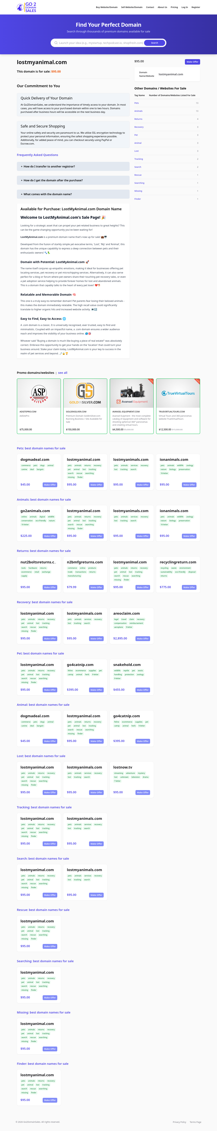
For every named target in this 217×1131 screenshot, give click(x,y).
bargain (40, 469)
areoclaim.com (126, 613)
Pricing (174, 7)
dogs (42, 465)
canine (24, 469)
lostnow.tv (122, 767)
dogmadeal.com (34, 459)
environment (185, 568)
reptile (126, 670)
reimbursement (136, 623)
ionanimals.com (174, 459)
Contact (150, 7)
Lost (136, 150)
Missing (138, 190)
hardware (33, 568)
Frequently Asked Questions (37, 155)
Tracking (138, 158)
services (134, 465)
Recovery (139, 126)
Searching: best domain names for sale (45, 961)
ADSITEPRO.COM (28, 411)
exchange (46, 572)
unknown (124, 777)
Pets (136, 103)
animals (78, 465)
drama (145, 777)
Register (196, 7)
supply (24, 576)
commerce (25, 465)
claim (131, 619)
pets (35, 465)
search (71, 473)
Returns (138, 119)
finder (80, 477)
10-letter (164, 473)
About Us (162, 7)
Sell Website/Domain (131, 7)
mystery (141, 773)
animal (50, 465)
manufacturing (74, 576)
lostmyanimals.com (130, 459)
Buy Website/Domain (107, 7)
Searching (139, 182)
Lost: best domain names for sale (41, 756)
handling (118, 674)
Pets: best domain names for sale (41, 448)
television (136, 777)
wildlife (180, 465)
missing (71, 477)
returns (87, 465)
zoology (189, 465)
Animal (138, 142)
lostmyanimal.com (42, 62)
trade (70, 572)
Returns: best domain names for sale (44, 551)
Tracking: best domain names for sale (44, 807)
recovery (97, 465)
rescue (79, 473)
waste (173, 568)
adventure (130, 773)
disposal (191, 572)
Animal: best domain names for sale (43, 705)
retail (37, 572)
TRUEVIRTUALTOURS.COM (172, 411)
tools (23, 568)
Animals (138, 111)
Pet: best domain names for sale (40, 653)
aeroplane (118, 627)
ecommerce (26, 572)
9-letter (129, 627)
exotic (140, 670)
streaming (118, 773)
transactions (80, 572)
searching (89, 473)
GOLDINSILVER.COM (76, 411)
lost (84, 469)
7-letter (117, 781)
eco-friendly (41, 520)
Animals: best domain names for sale (44, 499)
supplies (92, 670)
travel (123, 619)
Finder (137, 198)
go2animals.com (35, 510)
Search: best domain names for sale (43, 858)
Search (137, 166)
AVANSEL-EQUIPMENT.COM (126, 411)
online (24, 516)
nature (163, 469)
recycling (164, 568)
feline (70, 670)
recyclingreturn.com (178, 561)
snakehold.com (127, 664)
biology (172, 469)
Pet (136, 134)
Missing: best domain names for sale (43, 1012)
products (92, 568)
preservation (184, 469)
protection (129, 674)
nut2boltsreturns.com (40, 561)
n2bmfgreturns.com (85, 561)
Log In (184, 7)
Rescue (138, 174)
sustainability (166, 572)
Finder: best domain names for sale (43, 1064)
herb (87, 674)
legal (116, 619)
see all (62, 373)
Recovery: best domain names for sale (44, 602)
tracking (92, 469)
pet (69, 469)
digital (42, 516)
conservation (27, 520)
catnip (70, 674)
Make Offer (192, 61)
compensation (120, 623)
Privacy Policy (179, 1122)
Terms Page (195, 1122)
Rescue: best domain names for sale (43, 910)
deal (32, 469)
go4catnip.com (80, 664)
